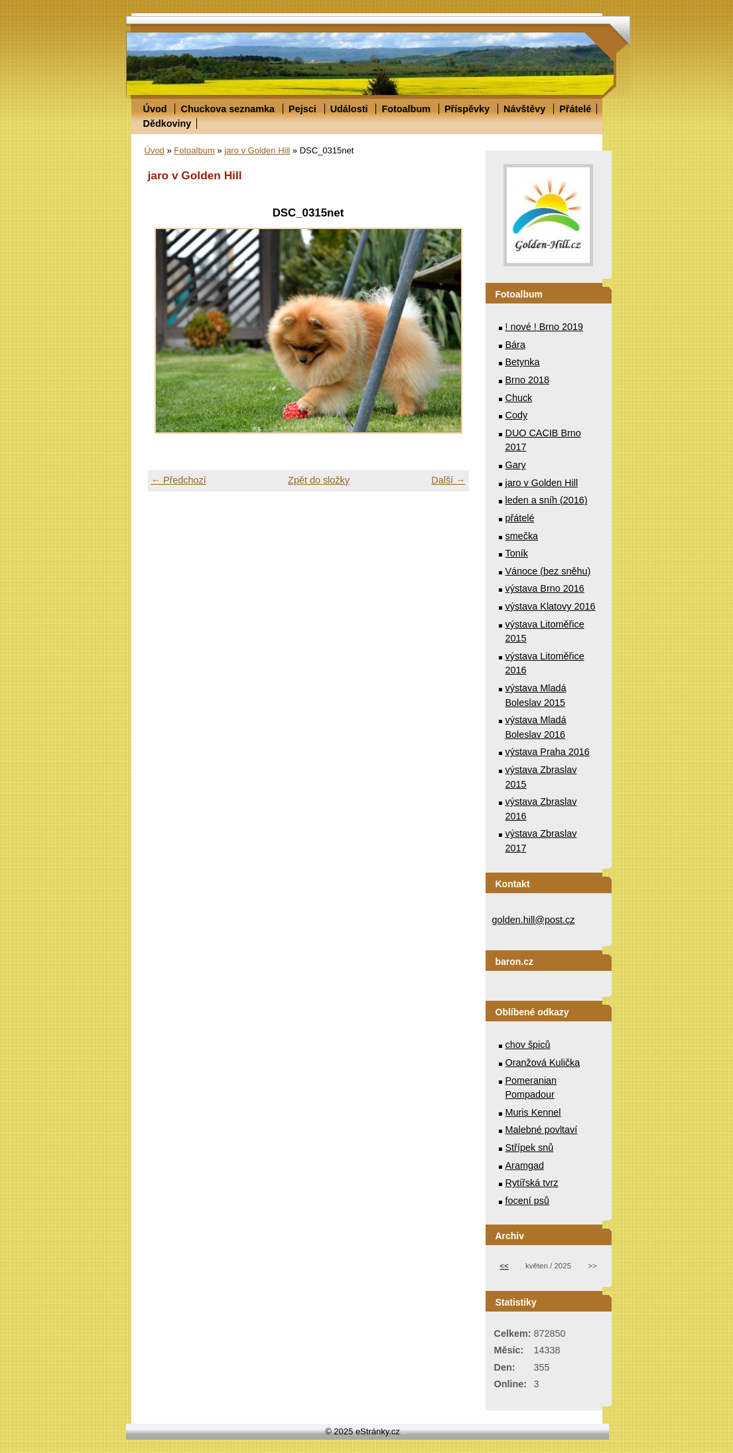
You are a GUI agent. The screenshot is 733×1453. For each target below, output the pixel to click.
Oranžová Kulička (542, 1062)
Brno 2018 (527, 380)
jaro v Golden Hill (257, 150)
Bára (515, 344)
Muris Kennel (533, 1112)
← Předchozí (178, 480)
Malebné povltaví (541, 1129)
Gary (515, 465)
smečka (522, 536)
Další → (448, 480)
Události (349, 109)
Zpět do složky (319, 480)
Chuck (519, 397)
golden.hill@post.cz (533, 919)
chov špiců (528, 1044)
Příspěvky (467, 109)
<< (504, 1266)
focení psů (527, 1200)
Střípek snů (529, 1147)
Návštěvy (524, 109)
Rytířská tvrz (532, 1182)
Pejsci (302, 109)
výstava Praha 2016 (547, 751)
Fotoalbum (406, 109)
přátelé (520, 518)
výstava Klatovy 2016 (550, 606)
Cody (516, 415)
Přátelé (575, 109)
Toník (516, 553)
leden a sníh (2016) (546, 500)
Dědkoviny (167, 123)
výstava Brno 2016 (544, 588)
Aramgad (524, 1165)
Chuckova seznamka (227, 109)
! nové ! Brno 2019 (544, 326)
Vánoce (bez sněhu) (548, 571)
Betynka (522, 362)
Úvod (155, 109)
